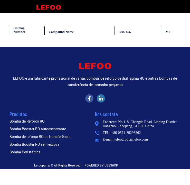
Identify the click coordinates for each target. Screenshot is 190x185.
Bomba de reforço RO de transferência (40, 137)
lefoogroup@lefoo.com (131, 139)
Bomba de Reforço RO (27, 121)
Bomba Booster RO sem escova (35, 144)
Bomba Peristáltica (25, 152)
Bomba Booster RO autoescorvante (38, 129)
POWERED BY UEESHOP (101, 165)
